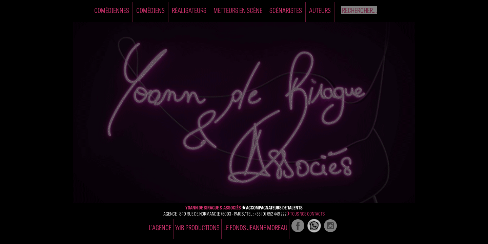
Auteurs (320, 10)
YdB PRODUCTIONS (197, 227)
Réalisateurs (189, 10)
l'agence (160, 227)
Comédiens (150, 10)
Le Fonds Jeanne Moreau (255, 227)
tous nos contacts (306, 213)
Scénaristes (285, 10)
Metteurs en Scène (238, 10)
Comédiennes (111, 10)
